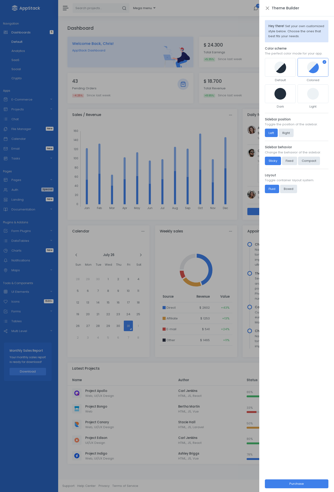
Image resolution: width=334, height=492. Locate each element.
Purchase (301, 483)
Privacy (106, 486)
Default (19, 42)
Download (30, 371)
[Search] (98, 8)
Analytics (20, 51)
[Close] (271, 8)
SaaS (18, 60)
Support (71, 486)
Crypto (19, 78)
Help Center (89, 486)
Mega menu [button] (145, 8)
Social (18, 69)
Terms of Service (128, 486)
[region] (30, 246)
